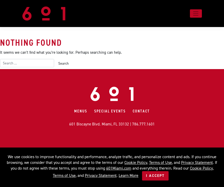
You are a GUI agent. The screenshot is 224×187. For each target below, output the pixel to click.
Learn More (128, 175)
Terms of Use (160, 162)
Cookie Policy (135, 162)
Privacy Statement (197, 162)
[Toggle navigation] (196, 13)
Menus (80, 111)
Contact (141, 111)
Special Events (110, 111)
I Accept (155, 175)
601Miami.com (118, 168)
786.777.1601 (143, 124)
